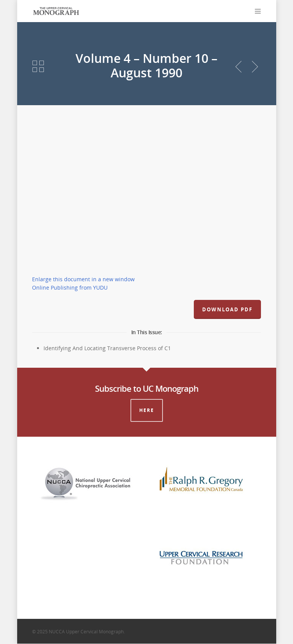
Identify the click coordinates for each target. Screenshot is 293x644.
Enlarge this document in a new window (83, 279)
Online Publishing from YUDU (70, 288)
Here (146, 410)
